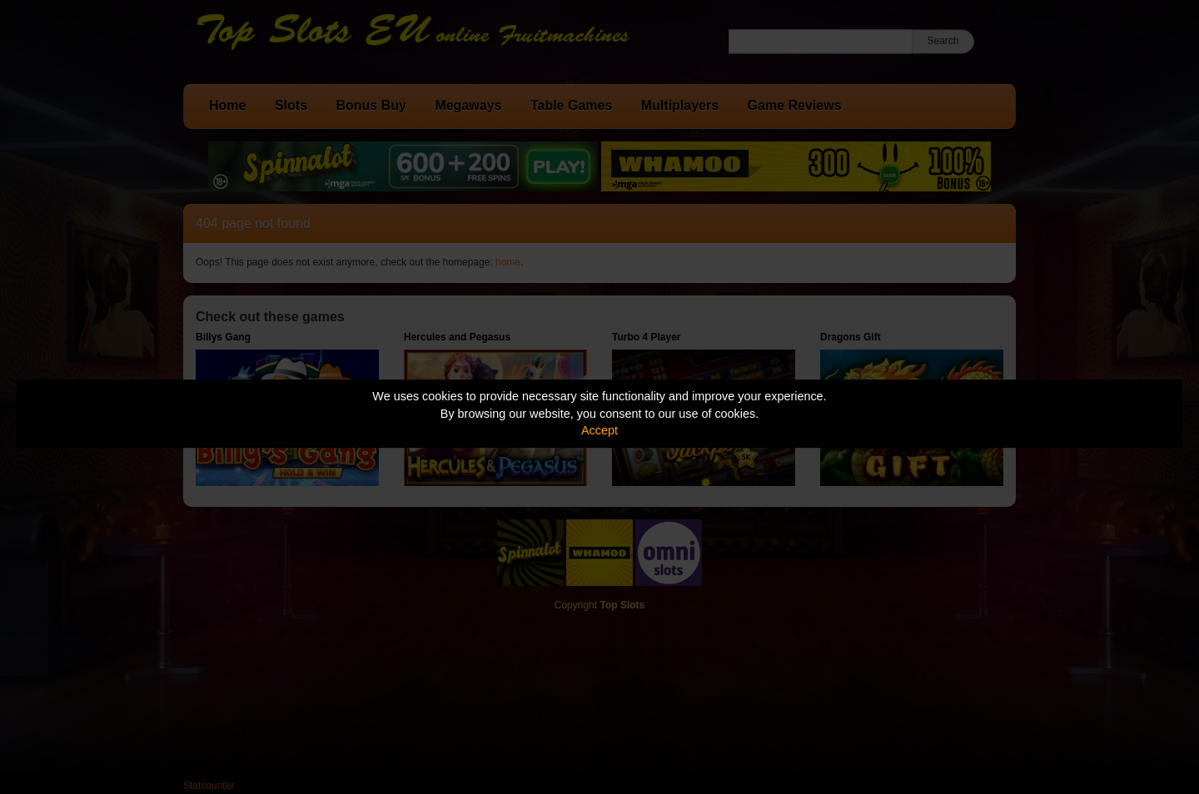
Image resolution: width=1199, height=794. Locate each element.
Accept (599, 430)
